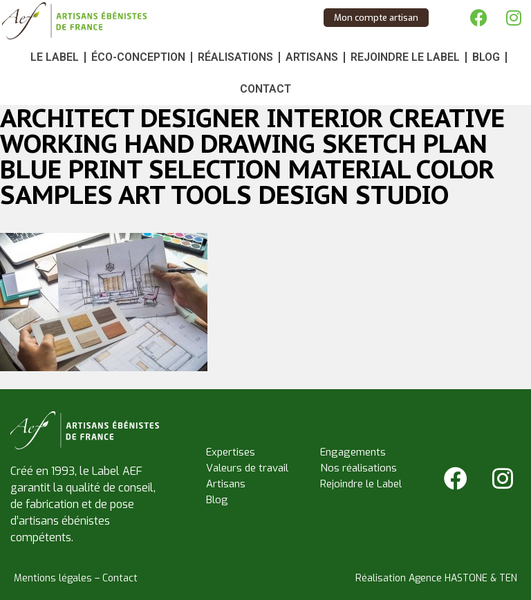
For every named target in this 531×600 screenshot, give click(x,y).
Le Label (54, 57)
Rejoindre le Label (405, 57)
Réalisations (235, 57)
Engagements (353, 452)
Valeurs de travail (247, 468)
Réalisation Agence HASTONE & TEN (436, 578)
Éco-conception (138, 57)
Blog (486, 57)
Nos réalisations (358, 468)
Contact (265, 88)
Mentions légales (53, 578)
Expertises (230, 452)
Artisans (312, 57)
